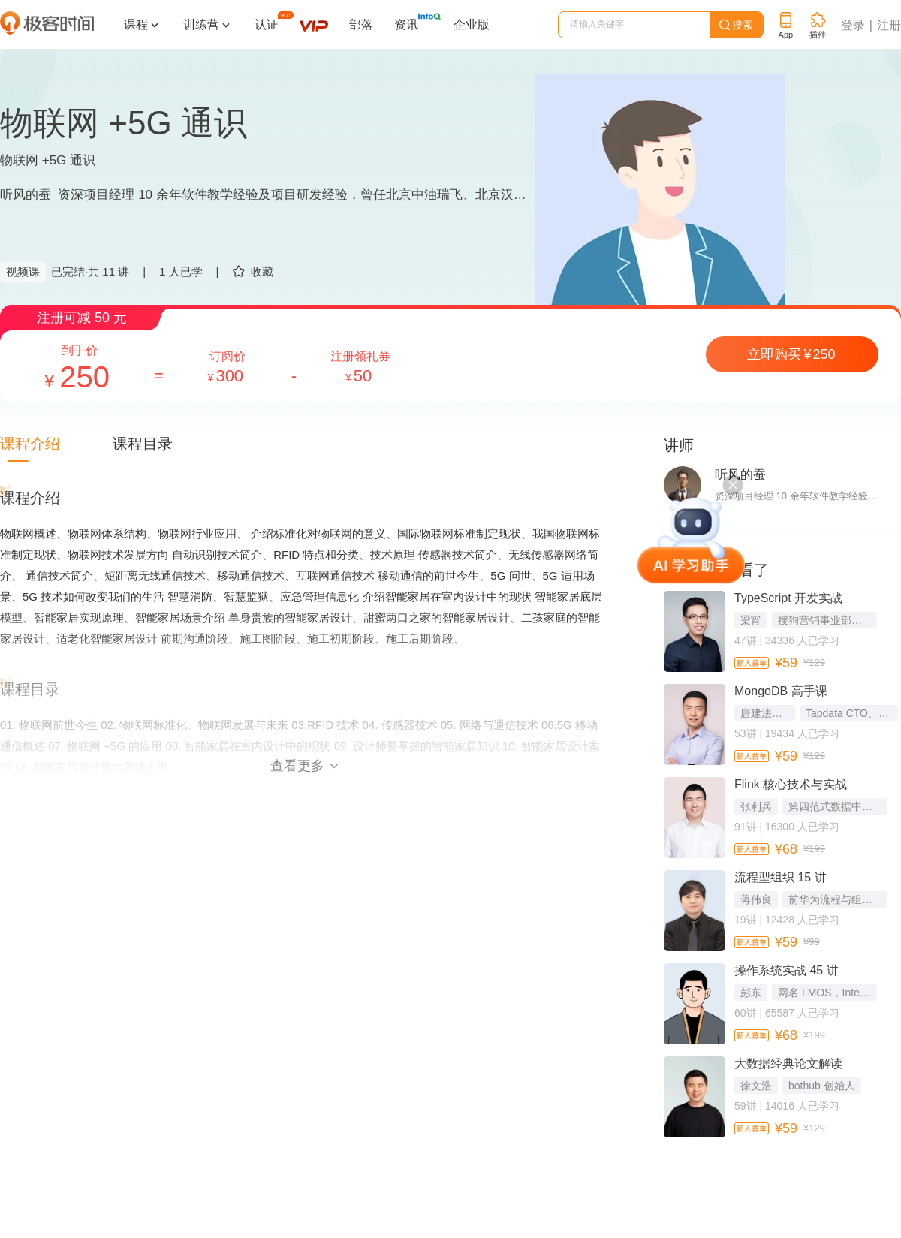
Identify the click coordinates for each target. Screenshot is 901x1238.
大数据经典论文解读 (788, 1063)
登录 (853, 25)
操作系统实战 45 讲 (786, 970)
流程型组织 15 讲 (780, 877)
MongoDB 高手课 (780, 691)
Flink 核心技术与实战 (790, 784)
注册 (889, 25)
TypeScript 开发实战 (788, 598)
